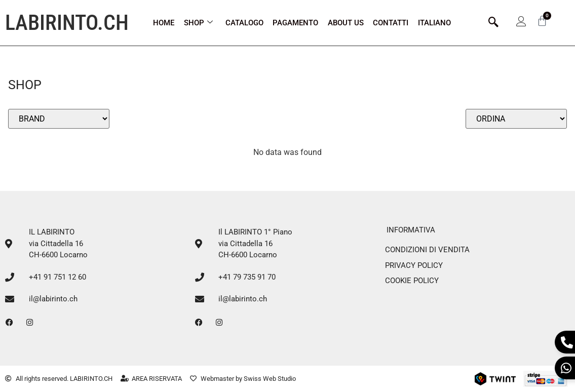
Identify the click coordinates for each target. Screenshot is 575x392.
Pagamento (295, 22)
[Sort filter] (516, 119)
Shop (198, 22)
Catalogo (244, 22)
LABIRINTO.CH (67, 22)
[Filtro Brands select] (58, 119)
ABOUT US (346, 22)
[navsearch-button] (493, 23)
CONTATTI (390, 22)
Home (163, 22)
